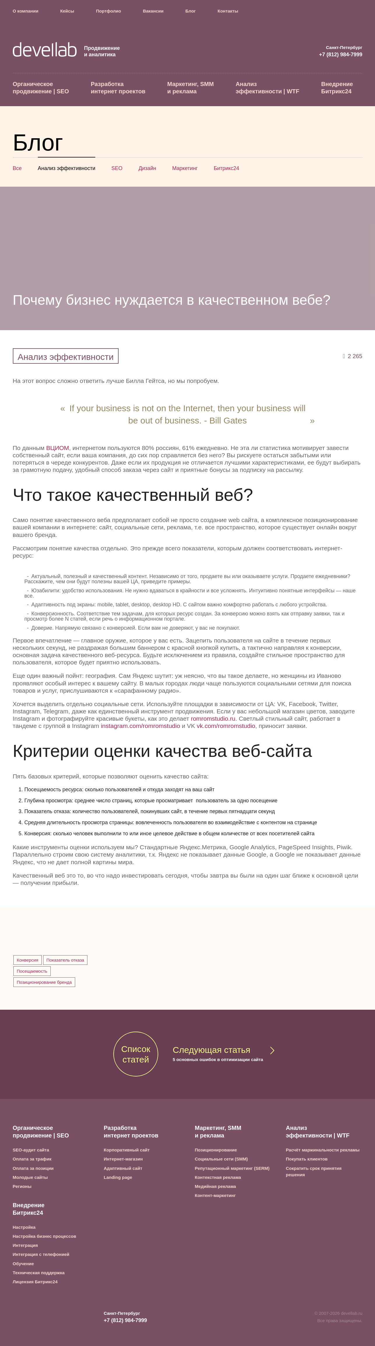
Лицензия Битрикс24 (35, 1281)
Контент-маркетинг (215, 1195)
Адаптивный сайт (123, 1168)
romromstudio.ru (213, 718)
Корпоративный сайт (127, 1149)
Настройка (24, 1227)
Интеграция (25, 1245)
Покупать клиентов (307, 1158)
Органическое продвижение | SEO (41, 87)
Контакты (228, 10)
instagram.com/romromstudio (140, 725)
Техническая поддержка (39, 1272)
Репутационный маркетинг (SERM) (232, 1168)
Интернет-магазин (123, 1158)
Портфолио (108, 10)
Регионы (22, 1186)
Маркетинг (185, 168)
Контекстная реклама (218, 1177)
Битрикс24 (226, 168)
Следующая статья (218, 1054)
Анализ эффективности (67, 168)
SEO (116, 168)
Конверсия (27, 960)
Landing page (118, 1177)
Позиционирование (216, 1149)
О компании (25, 10)
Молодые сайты (30, 1177)
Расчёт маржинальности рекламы (323, 1149)
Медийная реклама (215, 1186)
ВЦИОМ (57, 447)
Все (17, 168)
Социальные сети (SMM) (221, 1158)
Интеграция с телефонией (41, 1254)
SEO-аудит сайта (31, 1149)
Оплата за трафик (32, 1158)
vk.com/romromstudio (226, 725)
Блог (190, 10)
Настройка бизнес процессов (44, 1236)
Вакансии (153, 10)
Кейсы (67, 10)
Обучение (23, 1263)
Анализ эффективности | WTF (268, 87)
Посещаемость (32, 971)
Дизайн (147, 168)
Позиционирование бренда (44, 982)
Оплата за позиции (33, 1168)
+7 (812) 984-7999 (340, 54)
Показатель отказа (65, 960)
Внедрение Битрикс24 (337, 87)
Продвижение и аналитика (66, 51)
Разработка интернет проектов (118, 87)
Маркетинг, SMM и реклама (190, 87)
